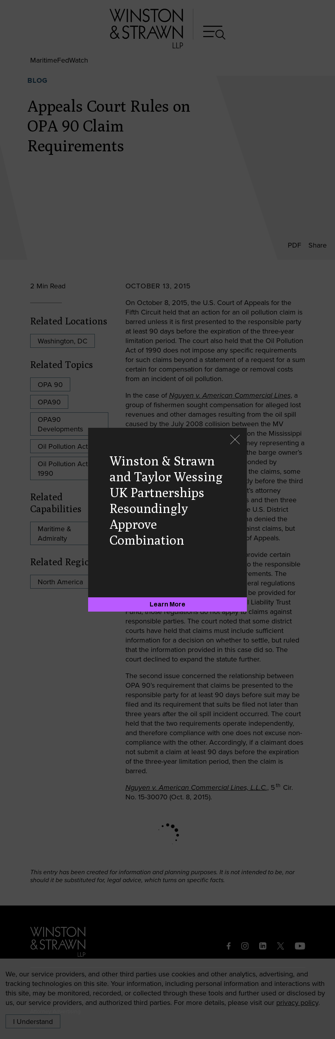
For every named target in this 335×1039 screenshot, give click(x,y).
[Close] (235, 440)
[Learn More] (167, 604)
